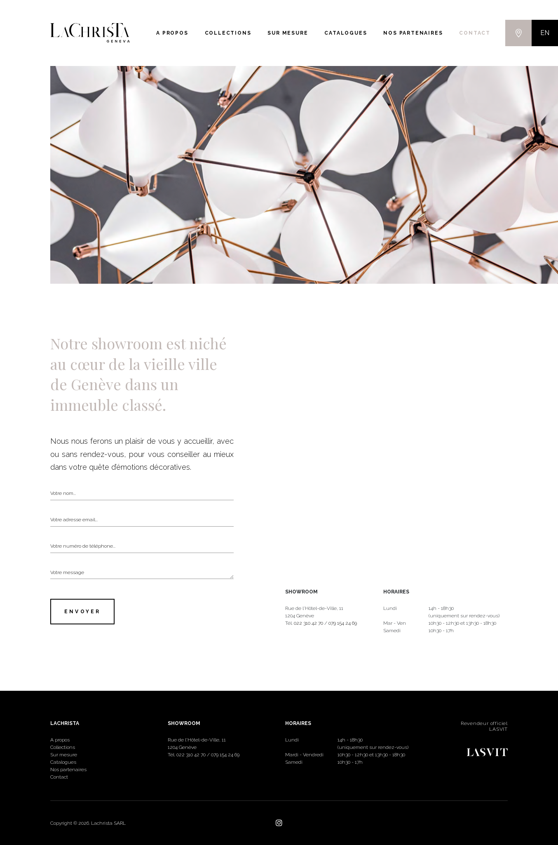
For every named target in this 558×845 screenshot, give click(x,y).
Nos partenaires (413, 33)
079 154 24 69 (342, 623)
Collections (228, 33)
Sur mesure (287, 33)
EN (544, 33)
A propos (172, 33)
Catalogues (345, 33)
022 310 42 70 (308, 623)
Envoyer (82, 611)
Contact (474, 33)
